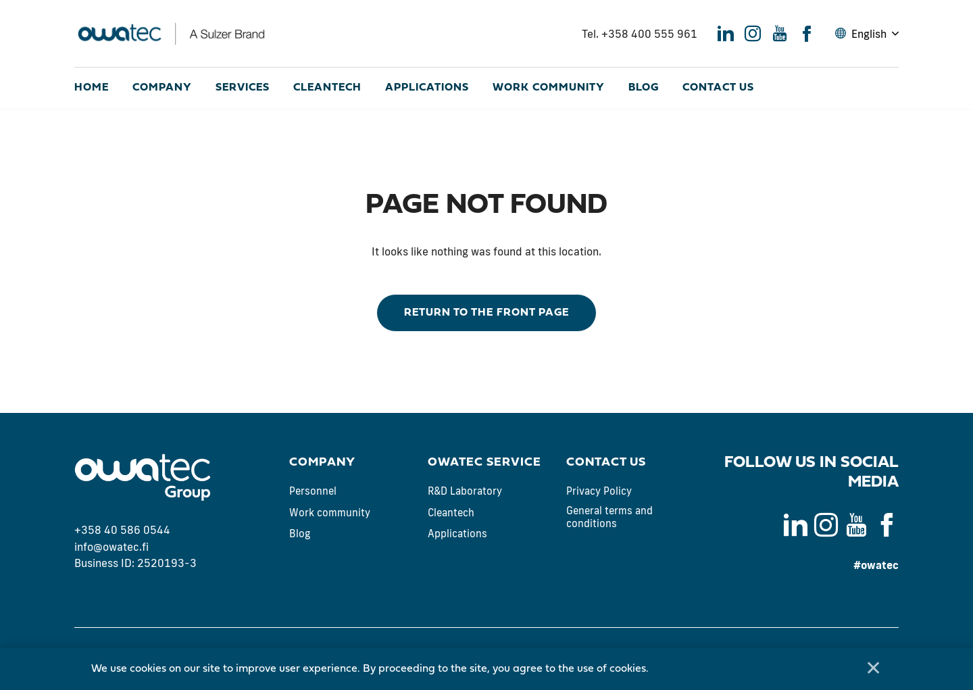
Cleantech (327, 87)
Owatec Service (484, 462)
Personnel (312, 491)
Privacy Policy (599, 491)
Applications (427, 87)
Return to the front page (486, 312)
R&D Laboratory (465, 491)
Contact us (718, 87)
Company (162, 87)
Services (243, 87)
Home (91, 87)
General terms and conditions (609, 517)
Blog (643, 87)
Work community (549, 87)
